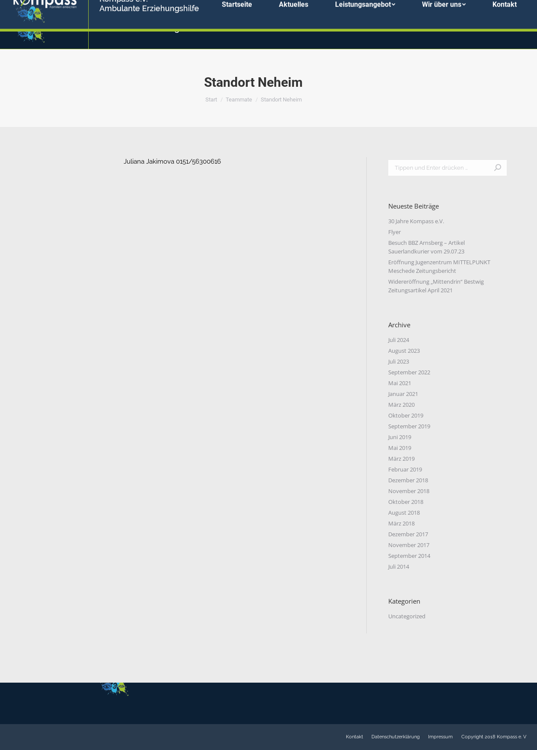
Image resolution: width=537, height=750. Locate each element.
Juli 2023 (398, 361)
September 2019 (409, 426)
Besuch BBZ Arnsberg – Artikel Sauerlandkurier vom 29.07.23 (426, 247)
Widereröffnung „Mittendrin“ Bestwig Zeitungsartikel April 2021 (436, 286)
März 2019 (401, 458)
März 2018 (401, 523)
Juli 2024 (398, 340)
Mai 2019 (399, 448)
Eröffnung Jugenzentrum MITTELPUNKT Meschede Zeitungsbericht (439, 266)
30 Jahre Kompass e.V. (416, 221)
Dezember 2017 (408, 534)
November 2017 (408, 545)
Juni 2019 (399, 437)
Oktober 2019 (405, 415)
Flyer (394, 232)
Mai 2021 (399, 383)
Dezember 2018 (408, 480)
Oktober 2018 (405, 502)
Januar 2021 (403, 394)
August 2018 (404, 512)
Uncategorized (406, 616)
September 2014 (409, 556)
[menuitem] (236, 25)
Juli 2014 (398, 566)
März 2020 (401, 404)
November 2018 (408, 491)
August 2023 (404, 350)
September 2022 (409, 372)
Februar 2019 (405, 469)
